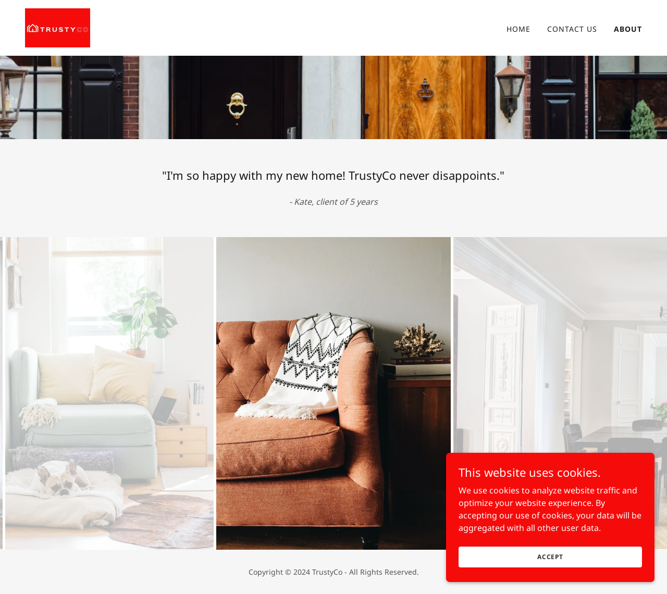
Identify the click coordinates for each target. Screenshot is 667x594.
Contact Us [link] (572, 29)
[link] (57, 27)
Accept (550, 556)
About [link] (628, 29)
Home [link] (518, 29)
